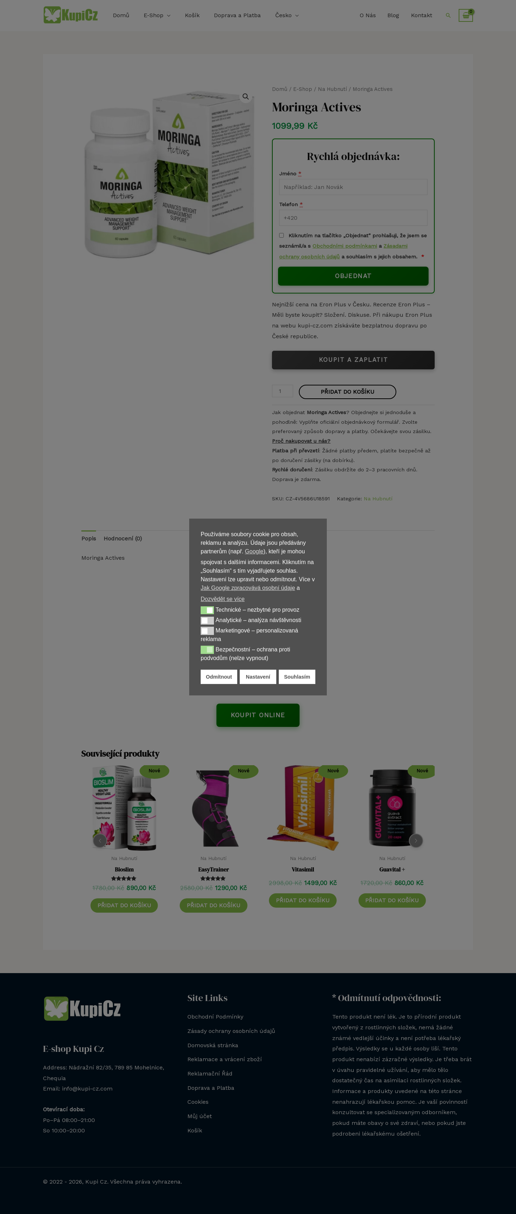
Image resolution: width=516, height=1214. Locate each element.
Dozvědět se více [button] (223, 599)
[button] (207, 610)
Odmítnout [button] (219, 677)
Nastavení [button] (258, 677)
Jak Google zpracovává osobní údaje (248, 588)
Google (254, 551)
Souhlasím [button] (297, 677)
